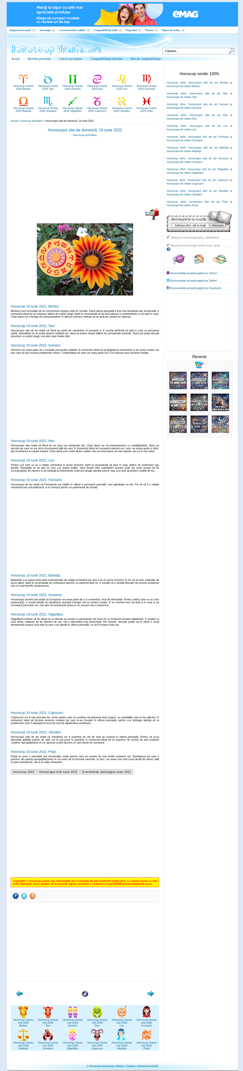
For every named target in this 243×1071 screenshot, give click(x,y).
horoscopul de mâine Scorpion (185, 161)
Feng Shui (133, 30)
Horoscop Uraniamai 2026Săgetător (73, 1044)
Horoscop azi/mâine (31, 121)
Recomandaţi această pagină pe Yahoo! (193, 273)
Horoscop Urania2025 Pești (147, 108)
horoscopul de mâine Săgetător (185, 172)
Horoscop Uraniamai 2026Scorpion (48, 1044)
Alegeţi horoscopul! (22, 30)
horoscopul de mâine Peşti (182, 205)
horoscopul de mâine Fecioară (184, 140)
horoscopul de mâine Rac (182, 118)
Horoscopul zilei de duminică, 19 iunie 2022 (85, 130)
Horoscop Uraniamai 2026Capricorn (97, 1044)
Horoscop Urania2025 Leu (122, 86)
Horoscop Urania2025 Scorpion (48, 108)
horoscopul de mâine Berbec (183, 86)
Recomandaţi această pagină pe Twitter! (193, 280)
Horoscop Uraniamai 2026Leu (122, 1021)
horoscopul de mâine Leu (182, 129)
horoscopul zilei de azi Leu (209, 125)
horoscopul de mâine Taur (182, 97)
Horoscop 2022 (23, 772)
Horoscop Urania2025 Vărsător (122, 108)
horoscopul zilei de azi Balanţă (208, 147)
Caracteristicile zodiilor (74, 30)
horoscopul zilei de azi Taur (208, 93)
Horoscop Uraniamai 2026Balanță (23, 1044)
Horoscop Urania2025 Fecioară (147, 86)
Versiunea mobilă (148, 1066)
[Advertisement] (85, 174)
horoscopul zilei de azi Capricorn (208, 180)
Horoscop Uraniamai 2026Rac (97, 1021)
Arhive (120, 1066)
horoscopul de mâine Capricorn (185, 183)
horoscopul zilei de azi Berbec (208, 82)
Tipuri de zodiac (173, 30)
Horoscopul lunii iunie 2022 (58, 772)
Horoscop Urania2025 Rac (97, 86)
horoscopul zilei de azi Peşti (208, 201)
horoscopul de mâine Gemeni (184, 107)
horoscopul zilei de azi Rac (209, 115)
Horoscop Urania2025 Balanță (23, 108)
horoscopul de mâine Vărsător (184, 194)
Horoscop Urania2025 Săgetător (73, 108)
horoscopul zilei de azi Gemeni (208, 104)
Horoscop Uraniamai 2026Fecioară (147, 1021)
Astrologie (47, 30)
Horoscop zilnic (176, 82)
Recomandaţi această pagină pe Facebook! (195, 288)
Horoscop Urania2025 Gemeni (73, 86)
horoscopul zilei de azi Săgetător (208, 169)
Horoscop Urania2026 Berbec (23, 86)
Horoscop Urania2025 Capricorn (97, 108)
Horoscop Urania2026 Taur (48, 86)
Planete (151, 30)
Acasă (14, 121)
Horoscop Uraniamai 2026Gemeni (73, 1021)
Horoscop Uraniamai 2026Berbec (23, 1021)
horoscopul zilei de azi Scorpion (208, 158)
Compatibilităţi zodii (107, 30)
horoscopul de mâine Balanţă (184, 151)
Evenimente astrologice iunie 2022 (106, 772)
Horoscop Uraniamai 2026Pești (147, 1044)
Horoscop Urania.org (21, 35)
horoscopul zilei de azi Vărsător (208, 190)
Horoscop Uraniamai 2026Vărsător (122, 1044)
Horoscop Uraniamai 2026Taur (48, 1021)
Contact (130, 1066)
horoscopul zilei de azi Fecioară (208, 136)
